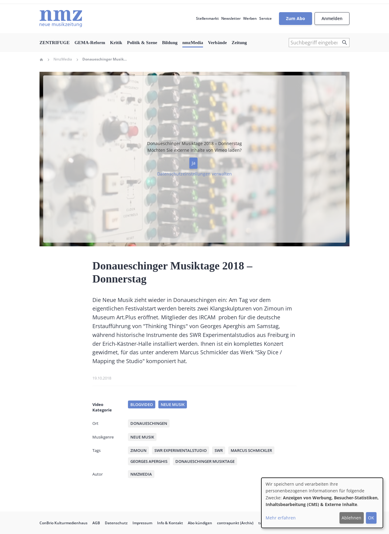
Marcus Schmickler (251, 450)
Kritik (116, 42)
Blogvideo (141, 404)
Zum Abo (295, 18)
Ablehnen (351, 518)
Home (41, 59)
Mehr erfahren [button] (281, 518)
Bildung (169, 42)
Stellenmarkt (207, 18)
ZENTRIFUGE (55, 42)
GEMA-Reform (89, 42)
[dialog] (322, 503)
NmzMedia (62, 59)
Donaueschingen (148, 423)
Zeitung (239, 42)
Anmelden (332, 18)
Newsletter (231, 18)
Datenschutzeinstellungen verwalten (194, 174)
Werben (250, 18)
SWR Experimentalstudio (180, 450)
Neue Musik (172, 404)
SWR (219, 450)
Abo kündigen (200, 522)
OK (371, 518)
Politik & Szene (142, 42)
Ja (193, 163)
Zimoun (138, 450)
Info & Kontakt (170, 522)
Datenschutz (116, 522)
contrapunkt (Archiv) (235, 522)
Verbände (217, 42)
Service (265, 18)
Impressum (142, 522)
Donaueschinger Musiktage (205, 461)
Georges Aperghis (148, 461)
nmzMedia (192, 42)
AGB (96, 522)
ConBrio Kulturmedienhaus (64, 522)
